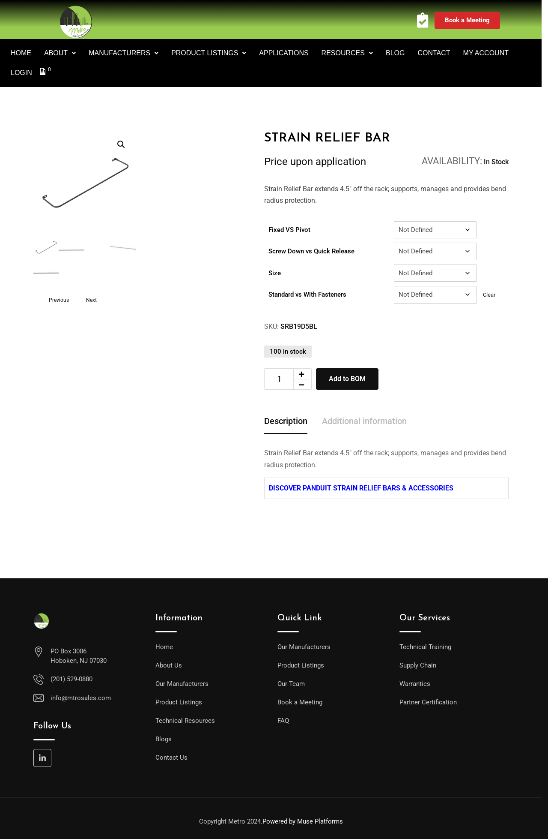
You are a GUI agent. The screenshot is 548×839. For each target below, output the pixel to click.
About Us (168, 665)
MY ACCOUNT (486, 53)
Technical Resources (185, 721)
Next (91, 300)
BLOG (395, 53)
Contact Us (171, 757)
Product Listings (178, 702)
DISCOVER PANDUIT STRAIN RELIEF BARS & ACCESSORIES (361, 488)
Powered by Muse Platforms (302, 821)
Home (164, 647)
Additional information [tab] (364, 421)
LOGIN (21, 72)
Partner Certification (428, 702)
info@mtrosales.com (81, 698)
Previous (59, 300)
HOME (21, 53)
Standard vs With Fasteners (307, 294)
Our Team (291, 684)
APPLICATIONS (283, 53)
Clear (489, 295)
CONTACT (433, 53)
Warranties (414, 684)
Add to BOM (347, 379)
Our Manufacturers (181, 684)
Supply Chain (417, 665)
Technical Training (425, 647)
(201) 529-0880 (71, 679)
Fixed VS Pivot (289, 230)
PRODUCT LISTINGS (208, 53)
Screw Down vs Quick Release (311, 251)
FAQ (283, 721)
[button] (121, 144)
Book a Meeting (299, 702)
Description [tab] (285, 421)
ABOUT (60, 53)
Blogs (163, 739)
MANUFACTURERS (123, 53)
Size (274, 273)
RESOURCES (347, 53)
